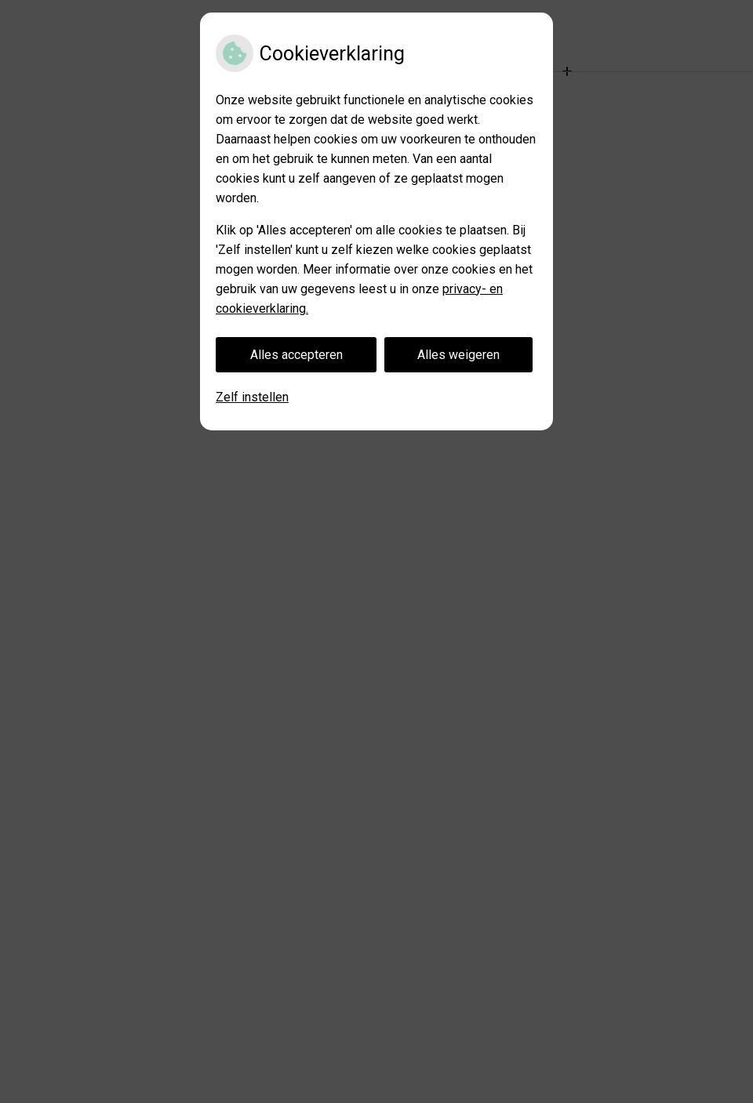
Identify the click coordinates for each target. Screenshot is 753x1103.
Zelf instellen (252, 397)
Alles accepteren (296, 354)
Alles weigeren (458, 354)
